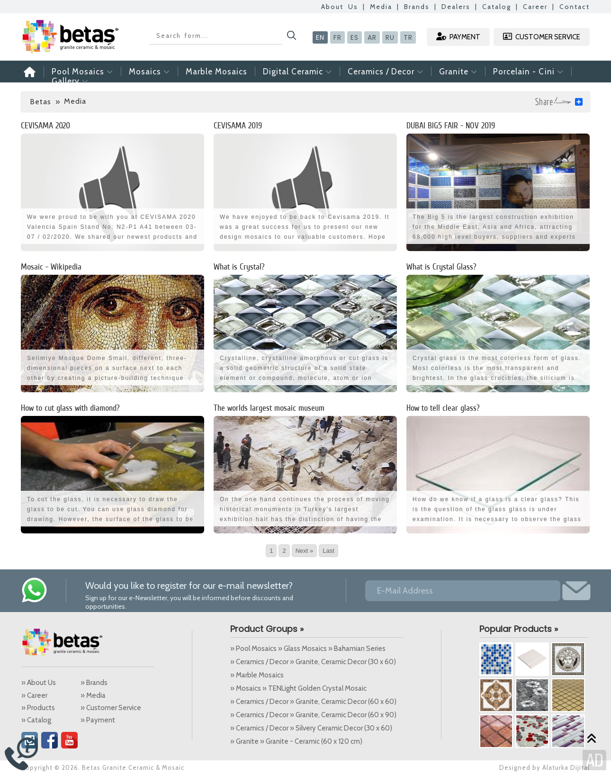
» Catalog (36, 720)
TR (408, 37)
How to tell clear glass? (443, 408)
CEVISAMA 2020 (45, 125)
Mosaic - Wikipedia (51, 266)
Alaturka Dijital (566, 767)
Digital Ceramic (297, 71)
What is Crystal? (239, 266)
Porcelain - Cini (528, 71)
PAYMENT (458, 36)
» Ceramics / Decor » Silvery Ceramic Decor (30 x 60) (311, 728)
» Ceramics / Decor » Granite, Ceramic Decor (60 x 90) (313, 715)
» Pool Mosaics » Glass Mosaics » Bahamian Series (308, 648)
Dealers (455, 6)
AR (372, 37)
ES (354, 37)
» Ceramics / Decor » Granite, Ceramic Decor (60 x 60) (313, 701)
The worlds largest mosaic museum (269, 408)
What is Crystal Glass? (441, 266)
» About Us (38, 682)
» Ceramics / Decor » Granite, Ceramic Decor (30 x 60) (313, 662)
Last (328, 550)
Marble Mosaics (216, 71)
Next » (305, 550)
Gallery (70, 81)
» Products (38, 707)
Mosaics (149, 71)
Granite (458, 71)
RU (390, 37)
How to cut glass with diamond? (70, 408)
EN (320, 37)
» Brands (94, 682)
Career (535, 6)
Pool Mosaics (82, 71)
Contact (574, 6)
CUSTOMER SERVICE (541, 36)
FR (337, 37)
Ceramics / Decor (385, 71)
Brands (417, 6)
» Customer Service (111, 707)
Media (381, 6)
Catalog (496, 6)
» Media (93, 695)
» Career (34, 695)
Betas (40, 101)
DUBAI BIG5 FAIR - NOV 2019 (450, 125)
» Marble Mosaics (257, 675)
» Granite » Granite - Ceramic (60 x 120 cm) (296, 741)
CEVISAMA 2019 (238, 125)
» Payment (98, 720)
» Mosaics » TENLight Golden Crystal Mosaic (298, 688)
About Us (339, 6)
